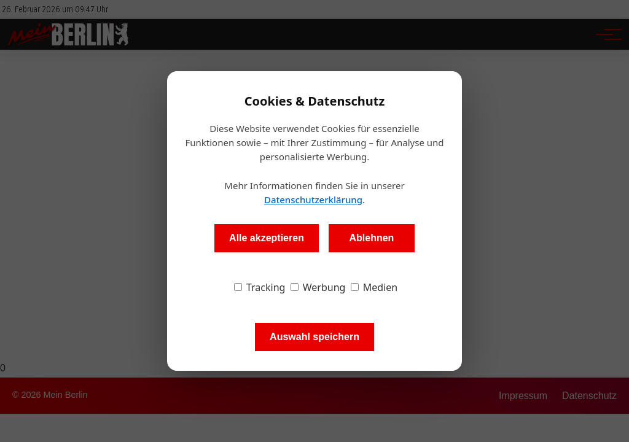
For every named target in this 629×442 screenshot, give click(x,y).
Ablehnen (371, 238)
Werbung (318, 287)
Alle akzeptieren (266, 238)
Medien (374, 287)
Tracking (260, 287)
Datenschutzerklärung (313, 199)
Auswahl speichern (314, 337)
